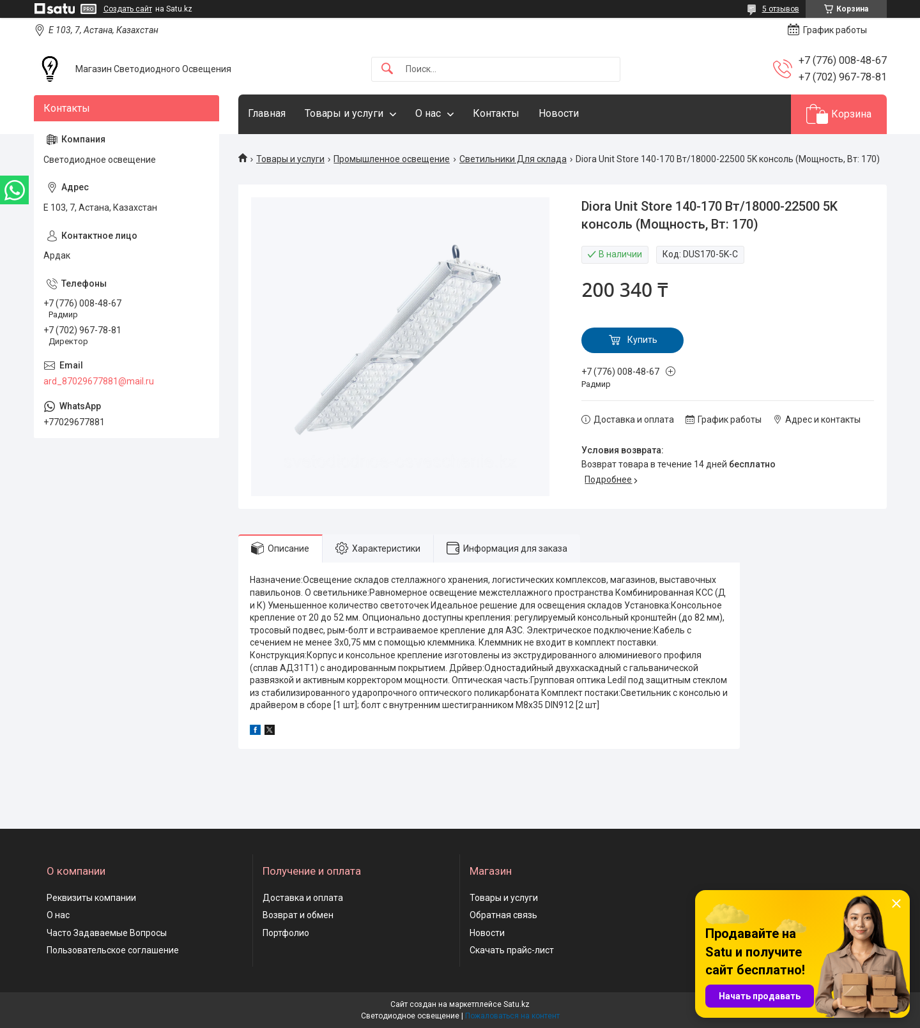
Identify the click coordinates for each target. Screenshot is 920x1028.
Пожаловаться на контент (512, 1015)
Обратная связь (503, 915)
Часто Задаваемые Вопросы (107, 933)
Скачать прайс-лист (512, 950)
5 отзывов (780, 8)
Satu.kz (516, 1004)
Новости (559, 113)
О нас (428, 113)
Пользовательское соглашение (113, 950)
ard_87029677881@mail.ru (98, 381)
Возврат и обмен (298, 915)
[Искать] (387, 69)
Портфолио (286, 933)
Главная (267, 113)
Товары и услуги (344, 113)
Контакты (496, 113)
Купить (642, 340)
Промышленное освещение (392, 159)
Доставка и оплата (303, 898)
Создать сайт (127, 8)
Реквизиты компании (91, 898)
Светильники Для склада (513, 159)
